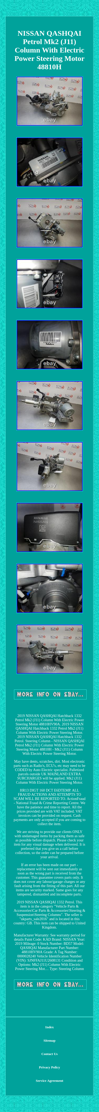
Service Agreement (49, 1081)
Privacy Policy (49, 1067)
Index (49, 1027)
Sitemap (50, 1040)
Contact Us (49, 1054)
